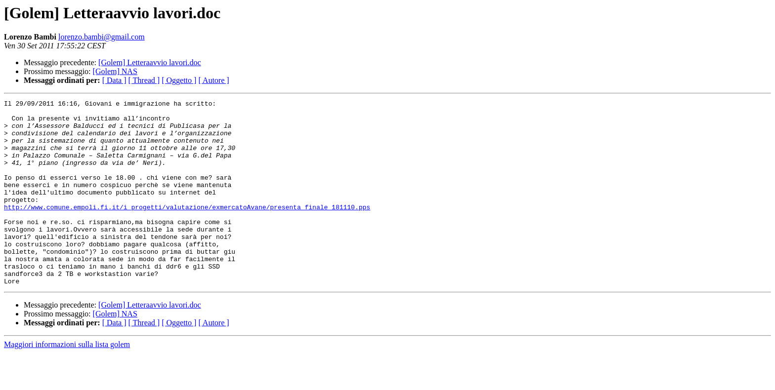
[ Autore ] (213, 80)
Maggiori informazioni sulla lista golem (67, 381)
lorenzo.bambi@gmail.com (101, 37)
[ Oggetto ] (179, 80)
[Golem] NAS (115, 71)
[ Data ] (114, 80)
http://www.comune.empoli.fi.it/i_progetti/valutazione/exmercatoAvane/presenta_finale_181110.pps (187, 229)
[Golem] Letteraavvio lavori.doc (149, 62)
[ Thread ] (144, 80)
